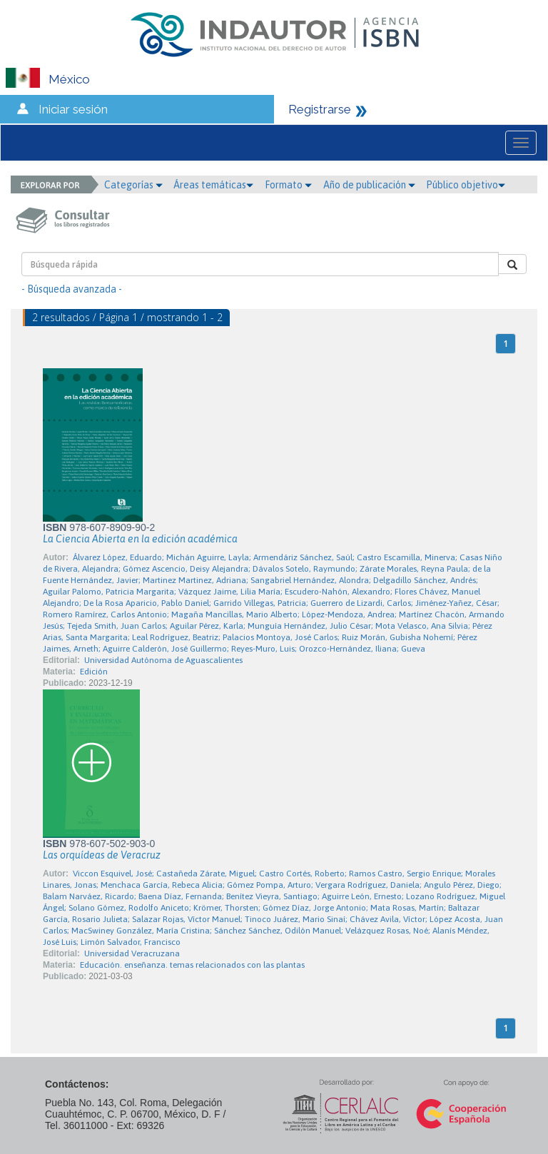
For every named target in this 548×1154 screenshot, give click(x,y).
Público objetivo (465, 185)
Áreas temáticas (213, 185)
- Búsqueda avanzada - (71, 289)
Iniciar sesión (73, 109)
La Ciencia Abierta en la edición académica (140, 539)
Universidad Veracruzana (132, 953)
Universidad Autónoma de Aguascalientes (163, 660)
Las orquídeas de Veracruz (102, 855)
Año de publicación (369, 185)
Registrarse (319, 109)
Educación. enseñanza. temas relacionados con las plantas (192, 965)
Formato (288, 185)
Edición (94, 672)
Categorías (133, 185)
